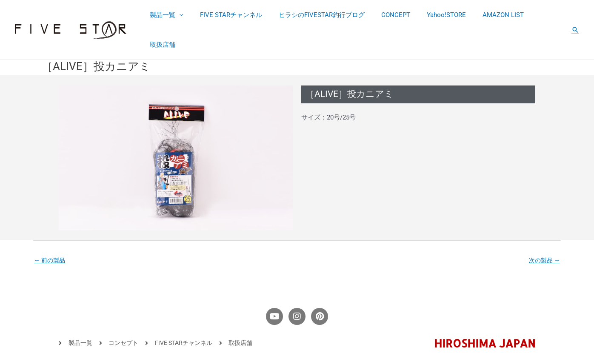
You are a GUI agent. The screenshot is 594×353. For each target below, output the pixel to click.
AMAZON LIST (497, 15)
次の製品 (543, 231)
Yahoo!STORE (444, 15)
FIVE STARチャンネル (241, 15)
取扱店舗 (544, 15)
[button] (575, 15)
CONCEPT (397, 15)
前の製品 (51, 231)
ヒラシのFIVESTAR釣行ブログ (328, 15)
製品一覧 (176, 15)
